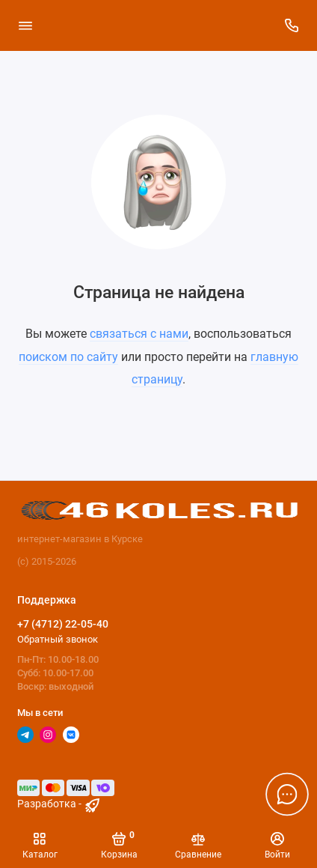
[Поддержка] (292, 25)
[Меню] (25, 25)
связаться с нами (139, 334)
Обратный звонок (57, 639)
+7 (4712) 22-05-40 (62, 624)
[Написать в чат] (287, 794)
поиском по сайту (68, 357)
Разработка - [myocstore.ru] (59, 804)
